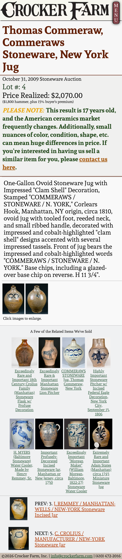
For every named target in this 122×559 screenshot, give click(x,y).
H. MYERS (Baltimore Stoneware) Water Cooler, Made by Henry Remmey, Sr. (22, 465)
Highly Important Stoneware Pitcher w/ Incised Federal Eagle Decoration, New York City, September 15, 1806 (99, 392)
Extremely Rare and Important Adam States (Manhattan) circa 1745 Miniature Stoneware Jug (101, 469)
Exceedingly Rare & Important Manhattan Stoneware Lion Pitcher (49, 382)
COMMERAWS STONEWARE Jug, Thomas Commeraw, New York (73, 379)
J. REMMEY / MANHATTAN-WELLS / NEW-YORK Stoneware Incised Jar (75, 509)
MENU (116, 13)
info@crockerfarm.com (72, 556)
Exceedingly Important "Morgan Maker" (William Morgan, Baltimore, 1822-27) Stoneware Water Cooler (76, 471)
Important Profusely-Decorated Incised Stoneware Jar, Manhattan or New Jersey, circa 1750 (49, 467)
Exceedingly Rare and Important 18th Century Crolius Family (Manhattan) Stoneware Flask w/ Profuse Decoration (24, 390)
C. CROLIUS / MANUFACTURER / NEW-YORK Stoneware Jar (70, 538)
